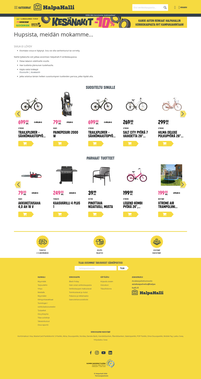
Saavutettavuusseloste (78, 299)
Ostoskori (104, 285)
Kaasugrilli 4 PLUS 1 (66, 204)
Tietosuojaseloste (101, 376)
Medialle (41, 292)
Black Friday (74, 281)
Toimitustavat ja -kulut (78, 292)
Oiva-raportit (43, 325)
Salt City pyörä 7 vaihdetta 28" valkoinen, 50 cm (135, 135)
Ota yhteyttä (43, 314)
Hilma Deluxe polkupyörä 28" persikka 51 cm (169, 135)
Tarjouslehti (42, 285)
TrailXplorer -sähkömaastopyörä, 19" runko (101, 135)
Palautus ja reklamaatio (78, 296)
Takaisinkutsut (44, 321)
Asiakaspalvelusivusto (142, 281)
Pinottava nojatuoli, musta (100, 204)
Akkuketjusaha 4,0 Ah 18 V (29, 204)
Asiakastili (35, 72)
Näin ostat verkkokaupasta (80, 285)
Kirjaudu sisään (106, 281)
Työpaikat (42, 310)
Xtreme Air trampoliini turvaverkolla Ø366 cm (169, 208)
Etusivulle (24, 72)
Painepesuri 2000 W (65, 134)
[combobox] (150, 7)
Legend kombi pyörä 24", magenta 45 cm (134, 206)
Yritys (40, 288)
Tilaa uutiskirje (44, 317)
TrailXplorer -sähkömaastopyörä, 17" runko (31, 135)
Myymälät (42, 281)
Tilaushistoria (106, 288)
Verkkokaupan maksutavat (80, 288)
